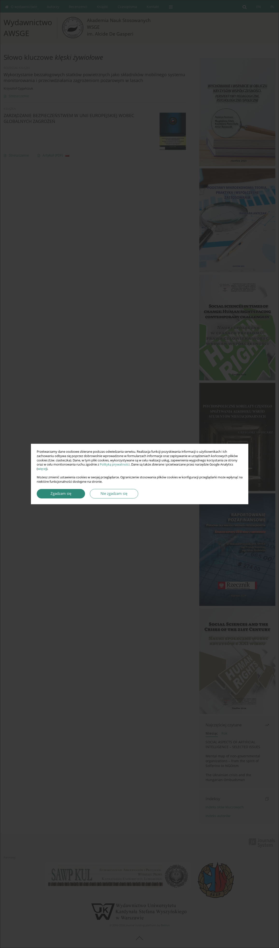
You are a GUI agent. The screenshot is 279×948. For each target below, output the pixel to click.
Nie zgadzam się (113, 493)
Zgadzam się (60, 493)
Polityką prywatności (115, 464)
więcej (42, 469)
